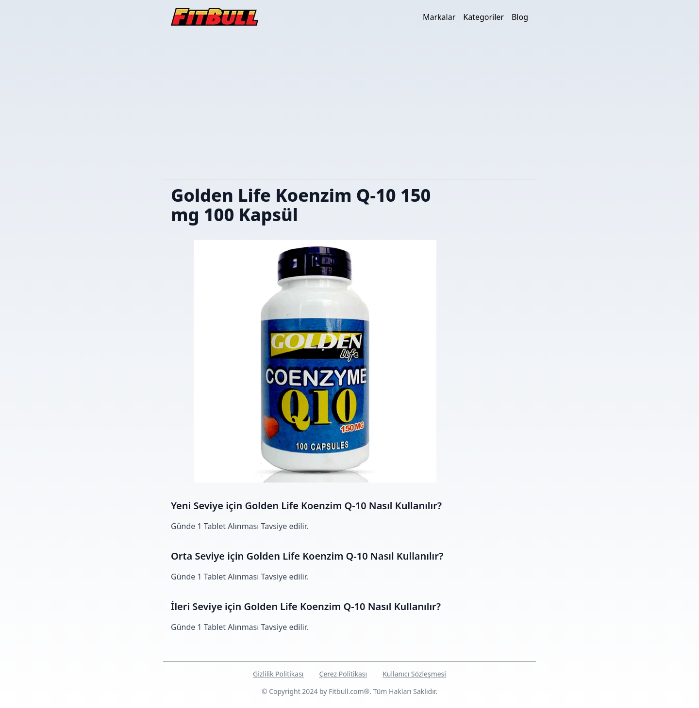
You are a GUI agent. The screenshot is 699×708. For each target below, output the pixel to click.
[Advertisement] (349, 106)
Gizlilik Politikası (278, 673)
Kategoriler (483, 17)
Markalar (439, 17)
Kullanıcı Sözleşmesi (414, 673)
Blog (520, 17)
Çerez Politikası (343, 673)
